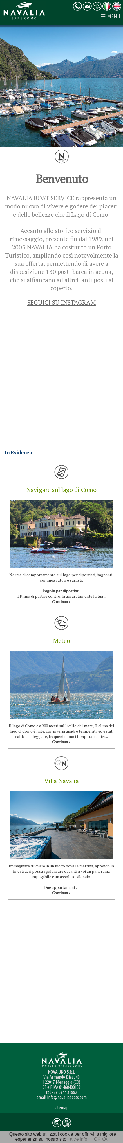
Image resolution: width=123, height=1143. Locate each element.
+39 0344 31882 (64, 1092)
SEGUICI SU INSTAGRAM (61, 302)
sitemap (61, 1107)
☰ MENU (110, 16)
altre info (78, 1139)
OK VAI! (102, 1139)
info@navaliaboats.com (67, 1097)
